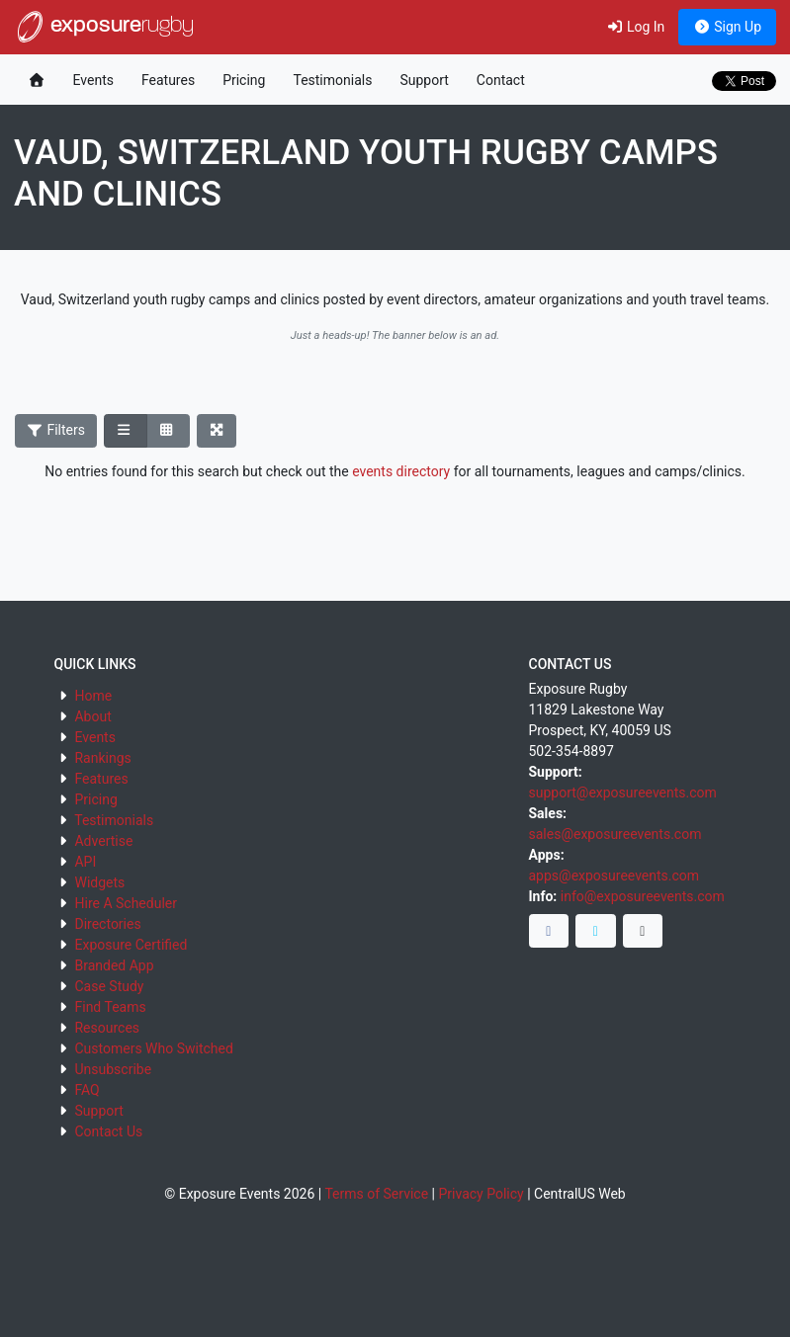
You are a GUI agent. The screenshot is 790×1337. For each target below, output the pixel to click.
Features (168, 80)
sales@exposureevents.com (615, 834)
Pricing (243, 80)
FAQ (86, 1090)
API (85, 862)
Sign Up (727, 27)
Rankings (102, 758)
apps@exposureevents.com (614, 875)
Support (423, 80)
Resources (106, 1028)
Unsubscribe (112, 1069)
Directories (107, 924)
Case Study (108, 986)
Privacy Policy (480, 1194)
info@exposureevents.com (643, 896)
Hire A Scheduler (125, 903)
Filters (56, 430)
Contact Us (108, 1131)
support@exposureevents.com (623, 792)
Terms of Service (376, 1194)
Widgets (99, 882)
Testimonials (332, 80)
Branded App (113, 965)
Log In (635, 27)
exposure (104, 26)
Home (93, 696)
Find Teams (109, 1007)
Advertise (103, 841)
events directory (401, 471)
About (92, 716)
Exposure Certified (130, 945)
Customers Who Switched (153, 1048)
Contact (501, 80)
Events (93, 80)
